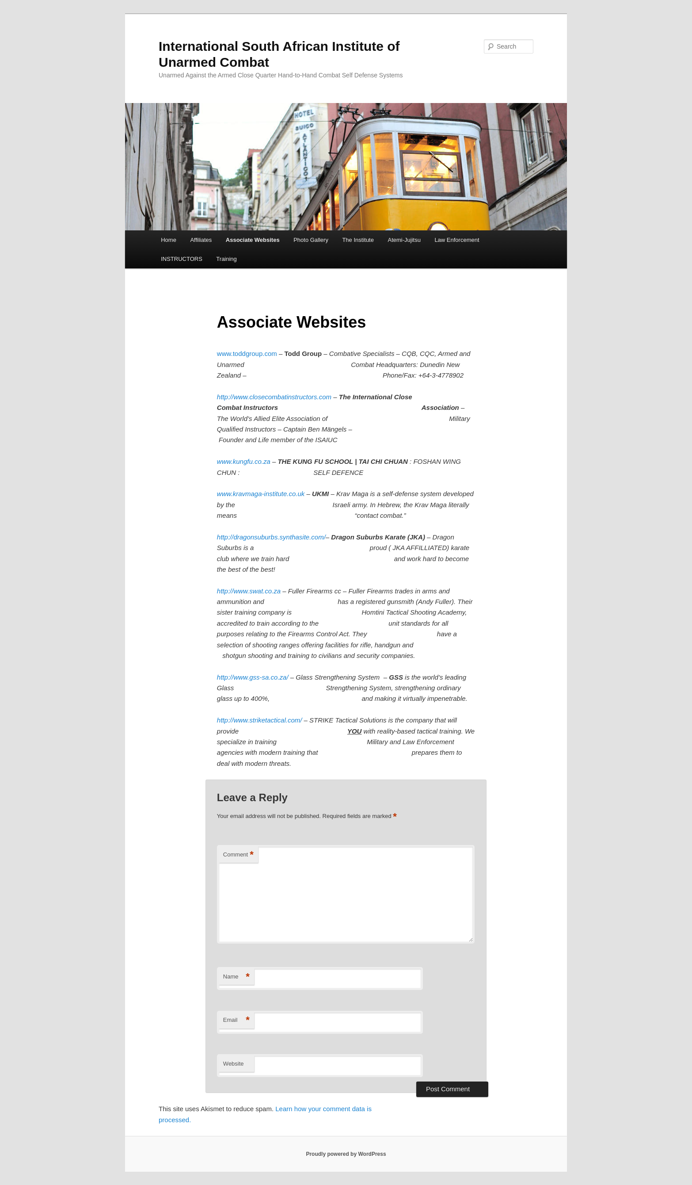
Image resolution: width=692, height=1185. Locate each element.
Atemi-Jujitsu (404, 240)
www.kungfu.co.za (243, 461)
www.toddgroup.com (247, 353)
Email (236, 1020)
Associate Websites (253, 240)
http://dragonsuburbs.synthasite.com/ (271, 537)
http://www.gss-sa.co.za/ (253, 677)
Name (236, 977)
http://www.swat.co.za (249, 591)
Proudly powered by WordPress (346, 1154)
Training (226, 259)
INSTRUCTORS (181, 259)
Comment (238, 855)
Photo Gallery (310, 240)
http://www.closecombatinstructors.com (274, 397)
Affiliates (201, 240)
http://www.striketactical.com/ (259, 720)
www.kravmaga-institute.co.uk (260, 493)
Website (233, 1063)
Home (168, 240)
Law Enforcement (456, 240)
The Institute (358, 240)
